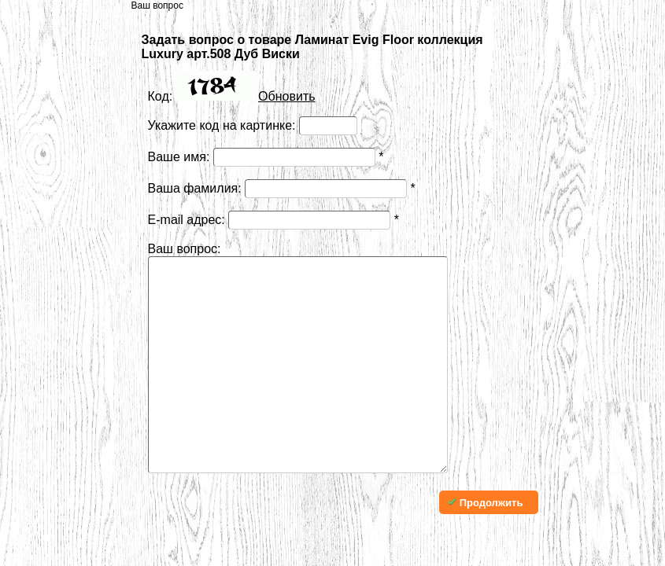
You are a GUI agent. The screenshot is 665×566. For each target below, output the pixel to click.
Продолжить (485, 550)
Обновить (286, 96)
